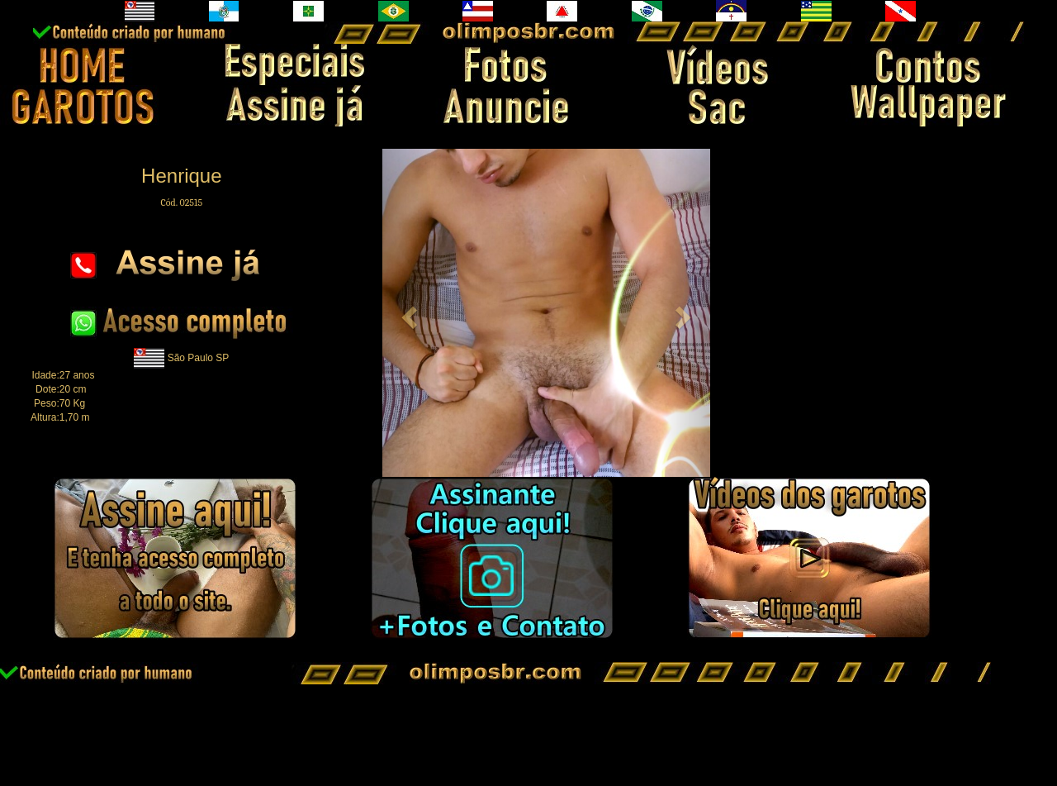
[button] (406, 313)
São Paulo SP (199, 357)
